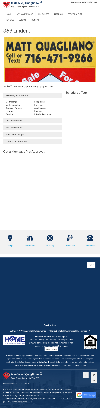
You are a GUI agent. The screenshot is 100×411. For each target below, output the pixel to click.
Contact (36, 20)
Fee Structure (75, 14)
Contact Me (90, 245)
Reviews (10, 20)
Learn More (51, 349)
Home (8, 14)
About (22, 20)
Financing (50, 245)
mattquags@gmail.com (21, 401)
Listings (58, 14)
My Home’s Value (25, 14)
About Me (70, 245)
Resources (43, 14)
